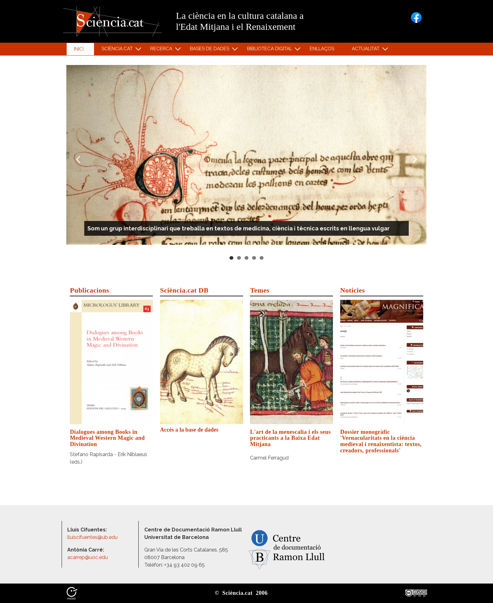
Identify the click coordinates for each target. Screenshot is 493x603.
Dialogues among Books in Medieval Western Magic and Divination (107, 438)
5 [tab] (261, 258)
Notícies (352, 290)
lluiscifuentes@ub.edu (93, 537)
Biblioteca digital (270, 50)
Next (414, 159)
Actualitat (367, 50)
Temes (259, 290)
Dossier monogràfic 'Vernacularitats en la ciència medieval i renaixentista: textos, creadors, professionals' (381, 441)
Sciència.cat (117, 50)
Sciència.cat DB (184, 290)
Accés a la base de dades (189, 430)
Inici (79, 49)
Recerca (162, 50)
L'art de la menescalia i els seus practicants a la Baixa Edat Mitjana (290, 438)
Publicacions (89, 290)
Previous (78, 159)
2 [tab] (239, 258)
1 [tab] (231, 258)
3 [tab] (246, 258)
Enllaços (322, 48)
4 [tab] (254, 258)
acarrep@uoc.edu (87, 557)
